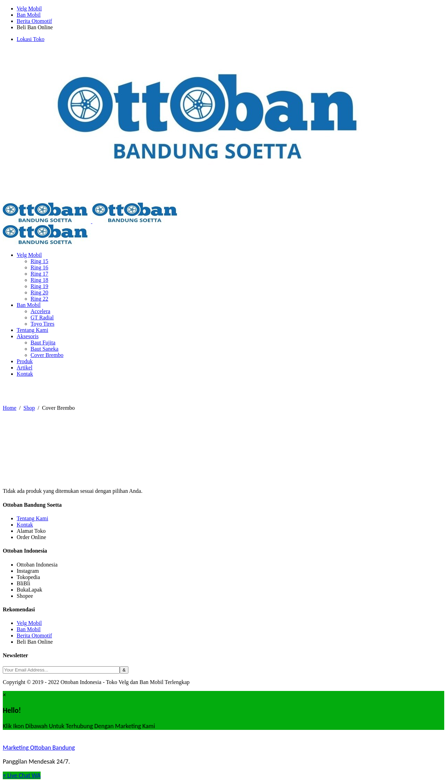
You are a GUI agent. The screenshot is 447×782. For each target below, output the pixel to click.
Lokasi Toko (30, 39)
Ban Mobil (29, 15)
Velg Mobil (29, 8)
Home (9, 408)
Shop (29, 408)
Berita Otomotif (34, 21)
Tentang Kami (32, 518)
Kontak (25, 525)
